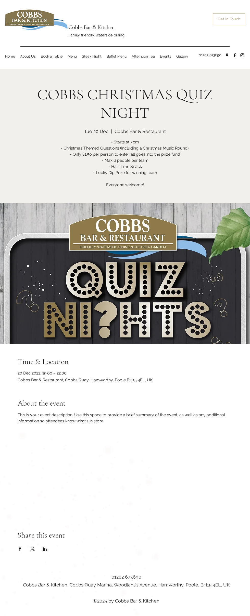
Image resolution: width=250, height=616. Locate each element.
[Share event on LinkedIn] (45, 549)
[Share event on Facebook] (20, 549)
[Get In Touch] (229, 19)
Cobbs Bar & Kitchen (91, 27)
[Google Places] (227, 55)
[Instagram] (242, 55)
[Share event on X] (32, 549)
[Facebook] (234, 55)
